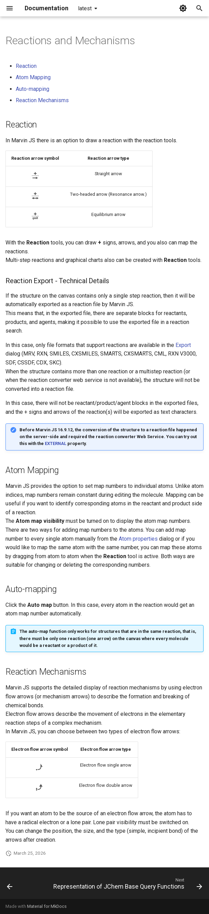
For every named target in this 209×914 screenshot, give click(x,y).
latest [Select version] (85, 8)
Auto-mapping (32, 89)
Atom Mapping (33, 77)
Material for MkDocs (47, 906)
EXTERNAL (55, 443)
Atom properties (138, 539)
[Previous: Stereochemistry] (9, 885)
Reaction (26, 66)
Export (183, 345)
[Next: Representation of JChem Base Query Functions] (127, 885)
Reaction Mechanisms (42, 100)
